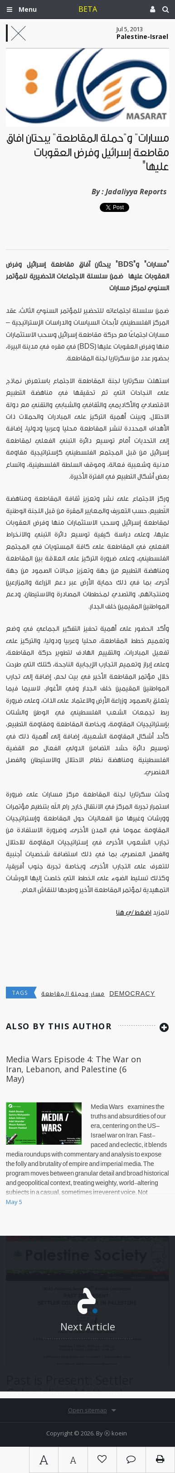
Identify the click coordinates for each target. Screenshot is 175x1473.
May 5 (14, 1202)
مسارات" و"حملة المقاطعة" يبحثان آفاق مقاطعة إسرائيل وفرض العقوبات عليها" (87, 152)
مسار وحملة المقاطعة (73, 993)
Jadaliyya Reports (136, 192)
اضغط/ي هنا (133, 912)
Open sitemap (87, 1410)
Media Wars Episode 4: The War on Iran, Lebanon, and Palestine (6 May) (73, 1069)
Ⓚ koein (115, 1433)
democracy (132, 993)
